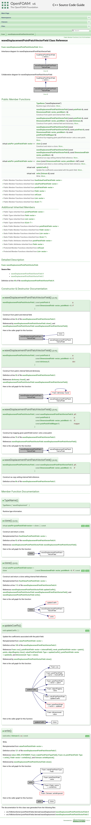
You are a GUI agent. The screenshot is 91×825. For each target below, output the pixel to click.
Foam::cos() (16, 650)
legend (45, 71)
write (38, 173)
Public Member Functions (71, 37)
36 (16, 319)
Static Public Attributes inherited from (27, 241)
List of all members (84, 37)
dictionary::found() (19, 380)
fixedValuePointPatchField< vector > (48, 180)
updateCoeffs (41, 167)
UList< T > (38, 202)
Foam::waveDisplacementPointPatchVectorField (19, 47)
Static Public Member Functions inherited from (30, 226)
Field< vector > (40, 191)
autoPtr (10, 144)
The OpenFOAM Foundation (24, 7)
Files (46, 26)
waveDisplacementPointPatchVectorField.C (27, 276)
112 (16, 585)
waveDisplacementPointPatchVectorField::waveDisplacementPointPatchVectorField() (35, 326)
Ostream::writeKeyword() (44, 758)
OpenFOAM (20, 3)
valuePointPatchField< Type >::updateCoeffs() (43, 652)
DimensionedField (43, 112)
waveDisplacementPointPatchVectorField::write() (21, 595)
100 (16, 645)
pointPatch (77, 109)
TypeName (40, 103)
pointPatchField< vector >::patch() (71, 650)
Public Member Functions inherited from (32, 180)
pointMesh (61, 112)
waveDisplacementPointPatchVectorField (21, 34)
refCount (38, 195)
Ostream (44, 173)
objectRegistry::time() (16, 652)
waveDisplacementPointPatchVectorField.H (27, 274)
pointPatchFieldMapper (45, 135)
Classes (46, 22)
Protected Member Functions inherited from (23, 248)
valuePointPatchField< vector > (46, 184)
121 (16, 751)
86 (16, 481)
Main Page (5, 13)
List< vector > (40, 198)
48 (15, 281)
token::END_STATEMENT (21, 755)
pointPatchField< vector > (44, 187)
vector (53, 112)
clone (38, 144)
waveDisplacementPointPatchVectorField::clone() (33, 323)
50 (16, 375)
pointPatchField (20, 144)
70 (16, 437)
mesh (55, 650)
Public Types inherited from (23, 212)
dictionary (77, 121)
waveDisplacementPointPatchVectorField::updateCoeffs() (33, 590)
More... (41, 47)
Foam (3, 34)
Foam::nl (61, 755)
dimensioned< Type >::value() (27, 655)
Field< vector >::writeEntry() (20, 758)
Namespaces (46, 17)
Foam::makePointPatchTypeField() (44, 755)
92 (16, 540)
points (5, 652)
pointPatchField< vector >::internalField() (36, 650)
